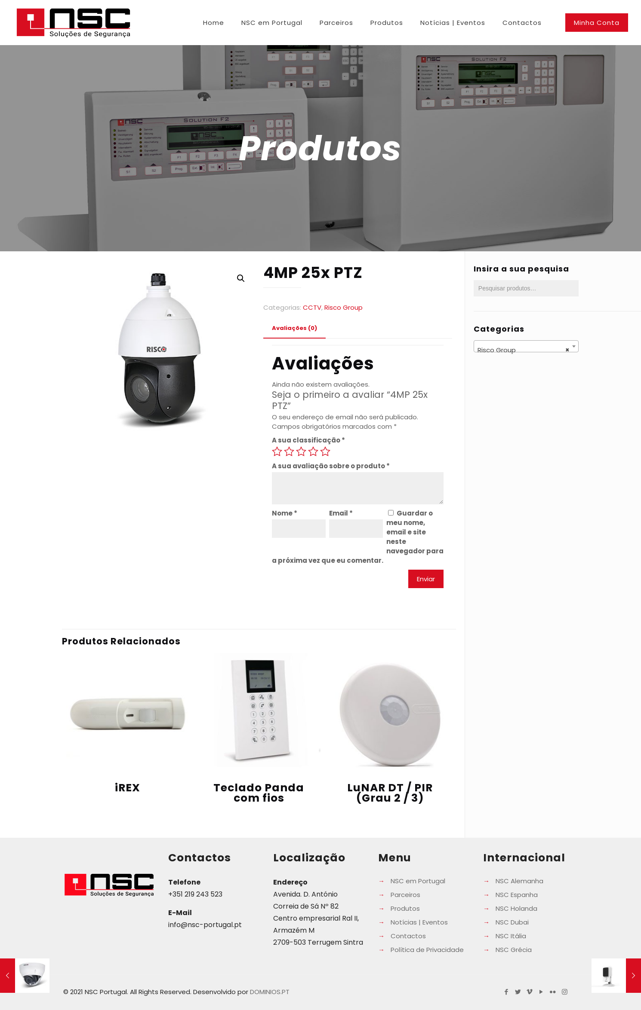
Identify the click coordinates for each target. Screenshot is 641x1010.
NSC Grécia (514, 949)
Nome (284, 513)
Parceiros (405, 894)
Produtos (405, 908)
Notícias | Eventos (419, 922)
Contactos (408, 935)
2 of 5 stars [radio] (289, 451)
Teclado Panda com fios (258, 793)
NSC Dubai (512, 922)
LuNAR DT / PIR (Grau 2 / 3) (390, 793)
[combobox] (526, 346)
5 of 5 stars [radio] (325, 451)
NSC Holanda (516, 908)
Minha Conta (596, 22)
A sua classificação (308, 440)
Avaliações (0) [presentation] (294, 328)
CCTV (312, 307)
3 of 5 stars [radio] (301, 451)
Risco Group (343, 307)
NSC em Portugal (418, 880)
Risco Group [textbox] (524, 350)
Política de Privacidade (427, 949)
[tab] (294, 328)
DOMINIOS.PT (270, 991)
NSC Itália (511, 935)
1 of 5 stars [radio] (277, 451)
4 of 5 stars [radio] (313, 451)
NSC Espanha (517, 894)
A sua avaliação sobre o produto (331, 465)
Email (341, 513)
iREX (127, 787)
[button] (241, 278)
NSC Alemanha (519, 880)
